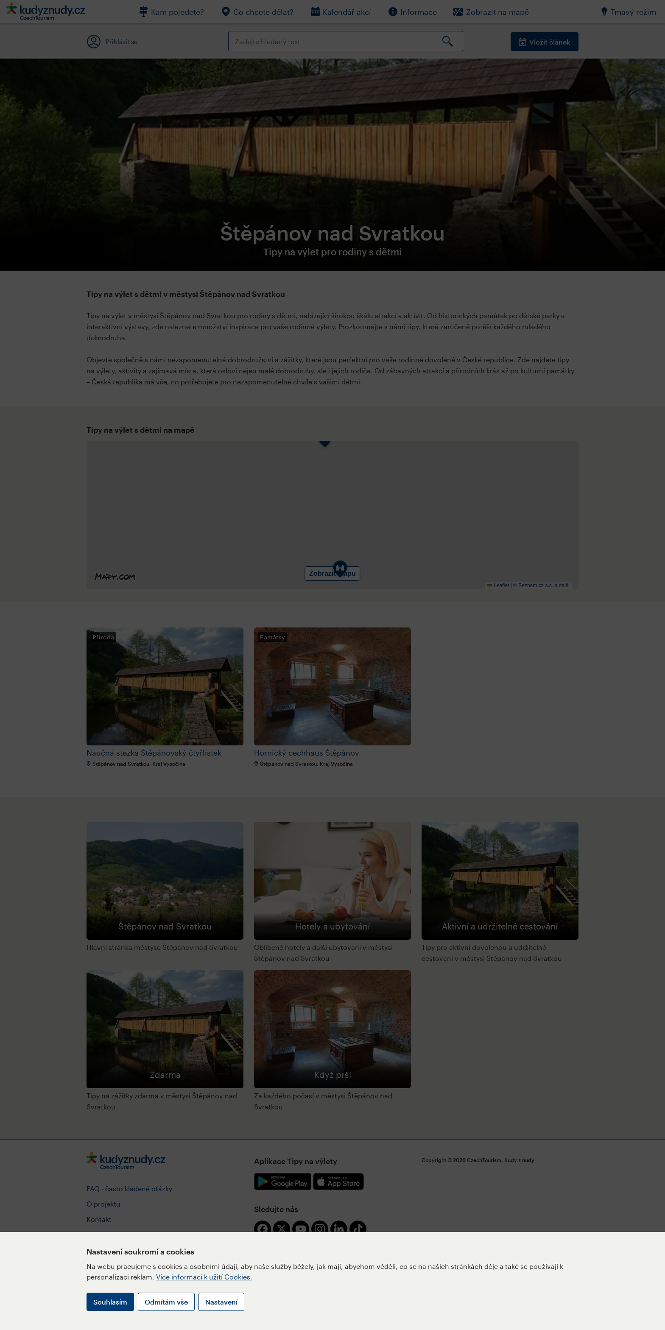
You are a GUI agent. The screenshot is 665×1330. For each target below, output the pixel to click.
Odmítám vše (166, 1302)
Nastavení (221, 1302)
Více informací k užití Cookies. (204, 1277)
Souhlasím (110, 1302)
